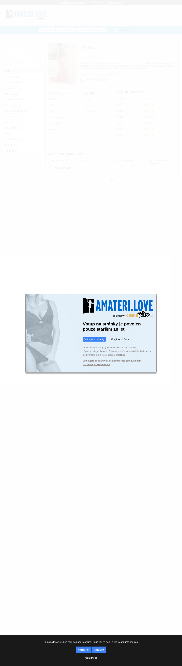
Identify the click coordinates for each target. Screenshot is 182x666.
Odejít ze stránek (120, 339)
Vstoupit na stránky (94, 339)
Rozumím (99, 650)
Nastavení (83, 650)
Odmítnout (91, 658)
